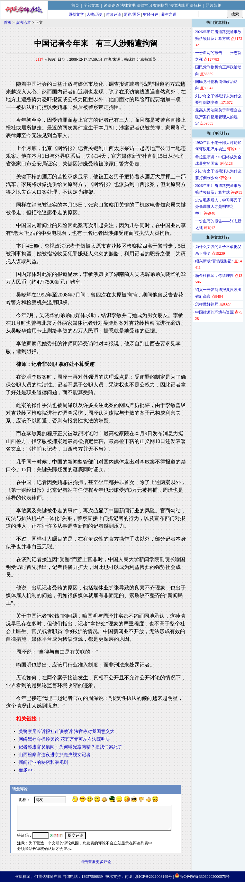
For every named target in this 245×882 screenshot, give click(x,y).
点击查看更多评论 (95, 862)
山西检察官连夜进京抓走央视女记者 (55, 754)
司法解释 (193, 5)
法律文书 (128, 5)
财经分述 (151, 14)
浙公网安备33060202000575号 (204, 876)
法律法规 (177, 5)
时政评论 (113, 14)
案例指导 (160, 5)
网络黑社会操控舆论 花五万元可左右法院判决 (64, 739)
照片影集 (213, 5)
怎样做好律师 (206, 304)
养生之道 (169, 14)
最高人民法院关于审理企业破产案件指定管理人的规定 (218, 117)
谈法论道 (111, 5)
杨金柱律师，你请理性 (214, 275)
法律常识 (144, 5)
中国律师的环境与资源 (214, 312)
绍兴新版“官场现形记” (214, 261)
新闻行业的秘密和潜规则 (43, 762)
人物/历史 (94, 14)
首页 (75, 5)
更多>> (26, 770)
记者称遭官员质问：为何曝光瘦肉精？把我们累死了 (70, 747)
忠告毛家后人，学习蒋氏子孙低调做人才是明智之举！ (218, 207)
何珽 (128, 876)
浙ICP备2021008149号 (153, 876)
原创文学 (76, 14)
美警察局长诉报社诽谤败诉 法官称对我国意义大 (66, 731)
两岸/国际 (132, 14)
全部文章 (91, 5)
